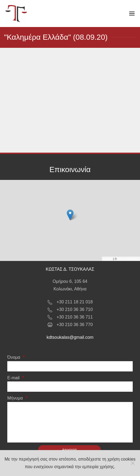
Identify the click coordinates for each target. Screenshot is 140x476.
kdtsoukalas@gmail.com (70, 337)
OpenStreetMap (128, 258)
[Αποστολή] (69, 449)
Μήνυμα (15, 398)
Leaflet (107, 258)
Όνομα (13, 357)
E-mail (13, 378)
